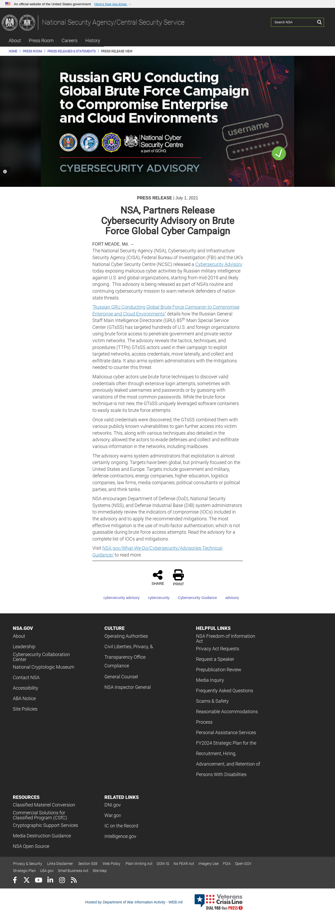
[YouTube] (38, 881)
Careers (69, 40)
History (92, 40)
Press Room (41, 40)
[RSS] (73, 881)
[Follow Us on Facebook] (14, 881)
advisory (228, 598)
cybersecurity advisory (118, 598)
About (15, 40)
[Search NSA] (293, 22)
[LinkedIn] (50, 881)
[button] (113, 4)
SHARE (158, 577)
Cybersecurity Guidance (194, 598)
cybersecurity (155, 598)
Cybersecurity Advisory (218, 264)
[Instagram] (61, 881)
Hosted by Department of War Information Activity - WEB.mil (134, 902)
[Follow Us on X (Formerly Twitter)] (26, 881)
